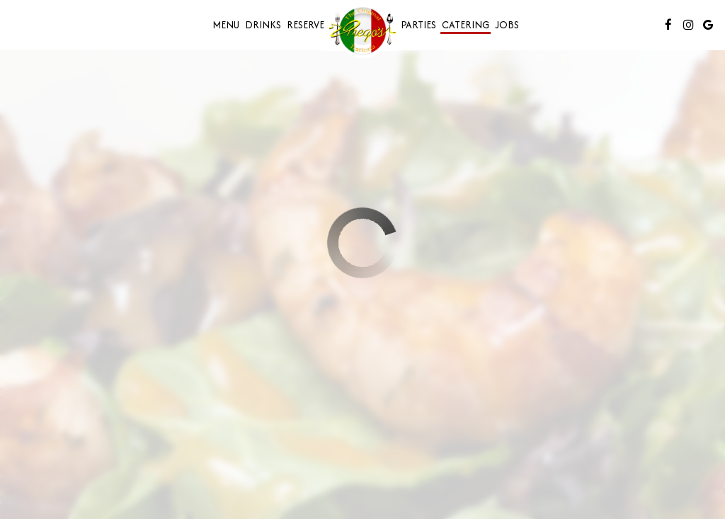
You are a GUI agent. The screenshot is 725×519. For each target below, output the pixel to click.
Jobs (507, 25)
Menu (225, 25)
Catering (465, 25)
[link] (362, 31)
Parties (418, 25)
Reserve (305, 25)
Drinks (263, 25)
